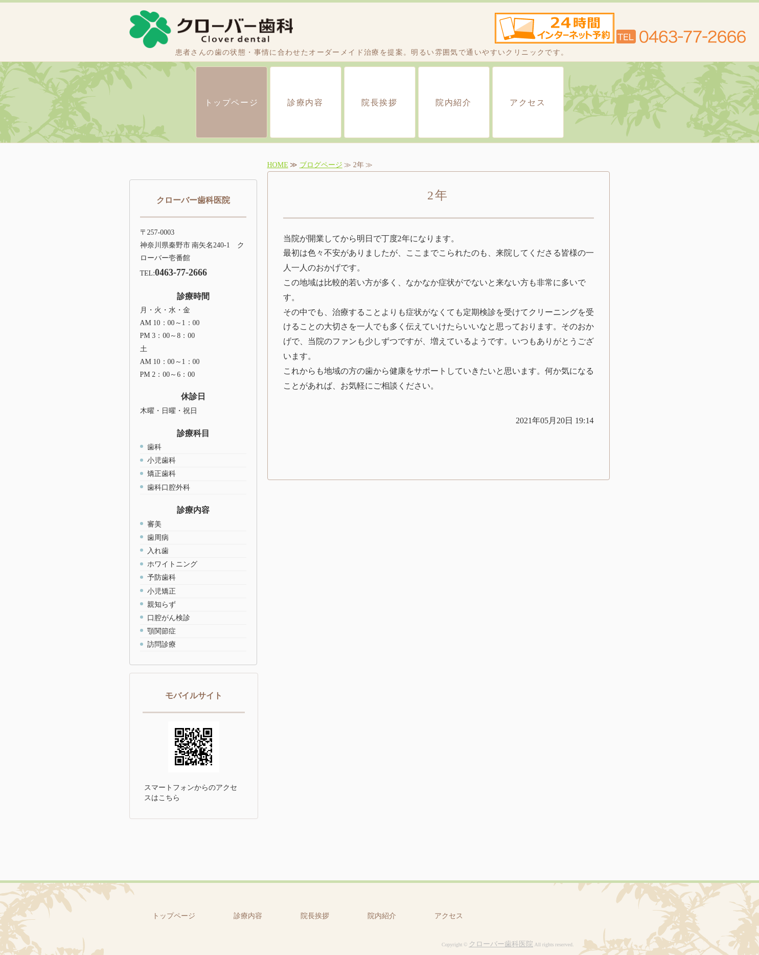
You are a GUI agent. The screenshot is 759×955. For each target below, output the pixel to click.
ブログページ (321, 165)
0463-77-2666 (181, 272)
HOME (277, 165)
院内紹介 (453, 102)
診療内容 (305, 102)
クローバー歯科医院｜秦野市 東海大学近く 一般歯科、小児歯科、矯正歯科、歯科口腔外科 (211, 29)
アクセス (527, 102)
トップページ (231, 102)
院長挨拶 (379, 102)
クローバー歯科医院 (501, 944)
